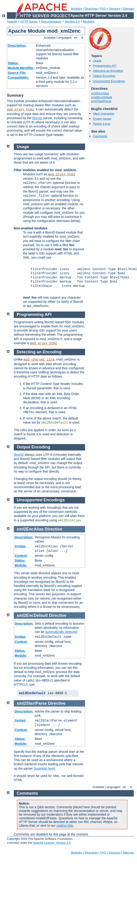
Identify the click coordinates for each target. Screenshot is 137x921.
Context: (21, 555)
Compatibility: (18, 77)
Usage (97, 60)
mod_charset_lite (39, 359)
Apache (12, 21)
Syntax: (20, 546)
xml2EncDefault (101, 97)
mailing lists (64, 825)
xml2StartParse (101, 101)
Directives (91, 8)
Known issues (102, 118)
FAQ (103, 8)
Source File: (17, 73)
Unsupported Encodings (109, 81)
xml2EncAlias (100, 93)
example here (44, 768)
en (75, 37)
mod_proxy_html (20, 109)
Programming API (104, 65)
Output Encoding (104, 76)
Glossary (114, 8)
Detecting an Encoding (108, 70)
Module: (21, 565)
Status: (13, 63)
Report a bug (101, 123)
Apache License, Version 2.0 (52, 842)
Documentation (51, 21)
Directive (53, 529)
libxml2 (37, 118)
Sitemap (128, 8)
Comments (100, 136)
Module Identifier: (21, 68)
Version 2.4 (72, 21)
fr (83, 37)
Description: (17, 45)
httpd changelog (103, 113)
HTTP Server (29, 21)
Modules (76, 8)
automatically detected (61, 632)
